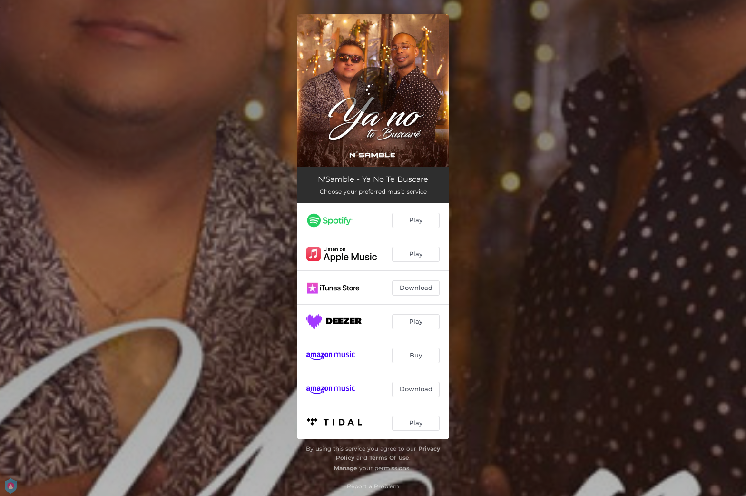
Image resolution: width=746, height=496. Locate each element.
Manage (345, 468)
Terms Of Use (389, 457)
